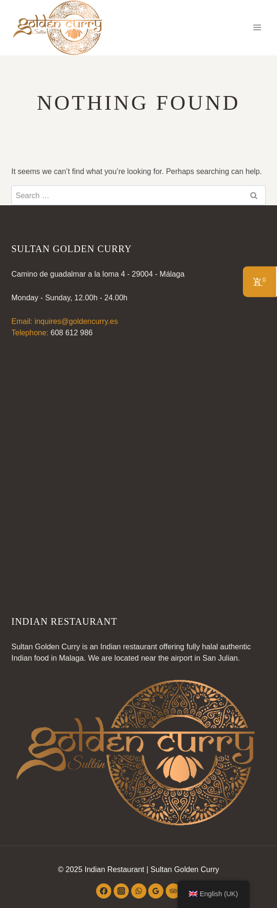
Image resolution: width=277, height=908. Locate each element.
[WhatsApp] (138, 891)
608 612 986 (72, 333)
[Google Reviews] (155, 891)
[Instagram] (121, 891)
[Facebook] (103, 891)
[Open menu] (257, 27)
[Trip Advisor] (173, 891)
